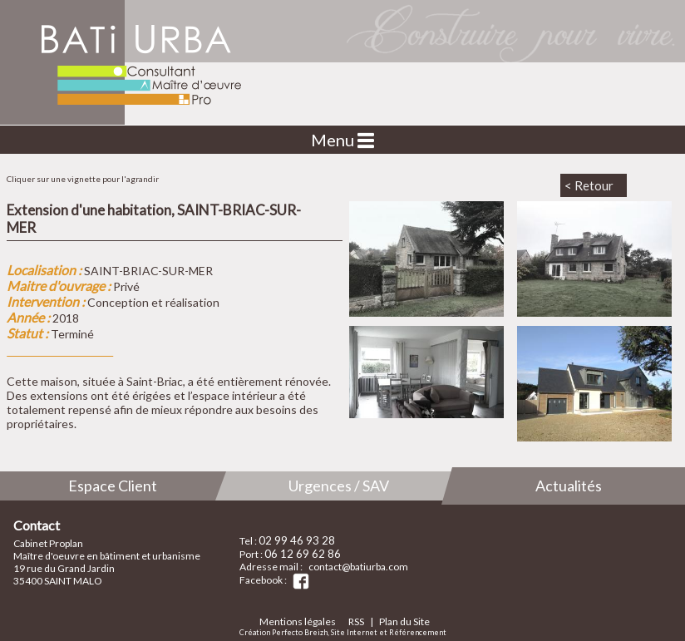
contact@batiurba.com (358, 566)
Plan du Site (404, 621)
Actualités (568, 485)
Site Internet (354, 632)
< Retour (589, 185)
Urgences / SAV (338, 485)
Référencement (417, 632)
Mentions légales (297, 621)
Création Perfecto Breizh (283, 632)
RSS (356, 621)
